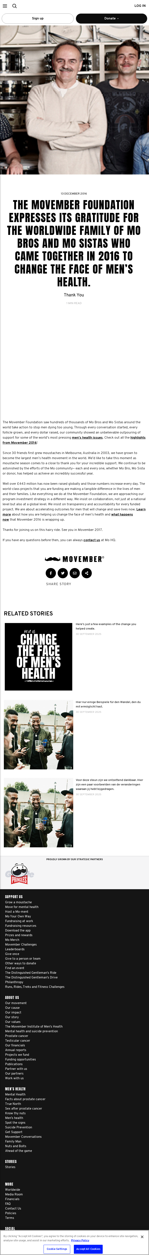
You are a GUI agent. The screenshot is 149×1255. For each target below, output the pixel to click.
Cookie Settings (57, 1249)
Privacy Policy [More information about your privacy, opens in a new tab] (80, 1240)
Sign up (38, 18)
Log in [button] (140, 6)
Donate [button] (114, 20)
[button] (5, 6)
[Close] (142, 1237)
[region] (74, 1242)
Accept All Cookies (88, 1249)
